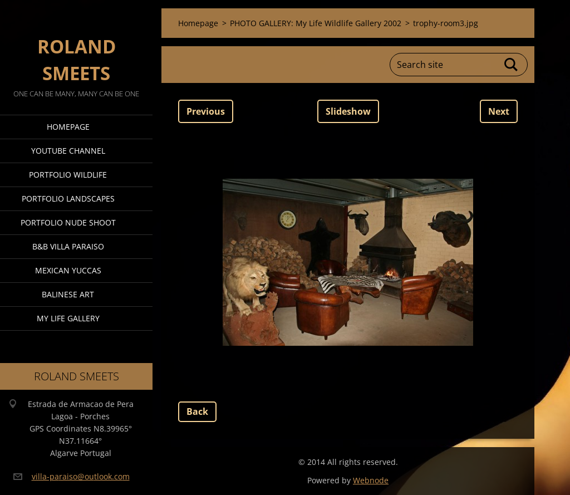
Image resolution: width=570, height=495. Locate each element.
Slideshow (348, 111)
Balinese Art (68, 294)
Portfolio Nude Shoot (68, 222)
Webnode (371, 480)
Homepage (68, 126)
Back (197, 411)
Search (511, 64)
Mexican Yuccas (68, 270)
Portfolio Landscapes (68, 198)
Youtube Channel (68, 150)
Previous (205, 111)
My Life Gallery (68, 318)
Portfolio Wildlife (68, 174)
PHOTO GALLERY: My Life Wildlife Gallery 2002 (315, 23)
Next (498, 111)
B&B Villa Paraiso (68, 246)
